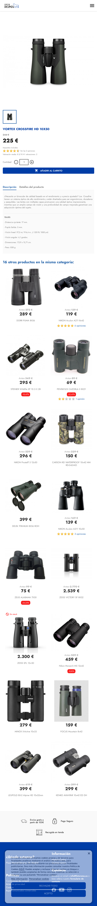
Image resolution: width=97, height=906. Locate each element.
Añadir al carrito (48, 171)
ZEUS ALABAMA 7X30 (26, 597)
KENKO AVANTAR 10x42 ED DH (71, 795)
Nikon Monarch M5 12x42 (71, 665)
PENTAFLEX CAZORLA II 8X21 (71, 389)
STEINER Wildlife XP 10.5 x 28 (26, 389)
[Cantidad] (23, 162)
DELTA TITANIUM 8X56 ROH (25, 526)
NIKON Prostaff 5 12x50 (25, 462)
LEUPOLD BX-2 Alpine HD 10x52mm (25, 795)
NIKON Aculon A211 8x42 (71, 320)
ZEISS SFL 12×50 (25, 663)
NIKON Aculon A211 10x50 (71, 528)
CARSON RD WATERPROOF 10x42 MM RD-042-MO (71, 464)
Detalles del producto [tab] (31, 187)
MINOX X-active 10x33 (26, 731)
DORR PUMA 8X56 (26, 320)
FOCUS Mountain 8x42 (71, 731)
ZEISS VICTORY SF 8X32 (71, 597)
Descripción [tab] (9, 187)
